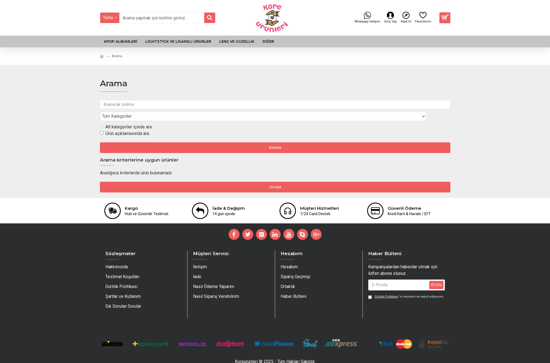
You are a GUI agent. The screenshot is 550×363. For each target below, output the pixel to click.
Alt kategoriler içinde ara (126, 116)
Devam (275, 176)
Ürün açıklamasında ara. (125, 122)
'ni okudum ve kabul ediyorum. (406, 291)
